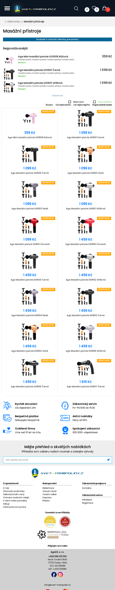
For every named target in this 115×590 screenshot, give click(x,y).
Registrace (87, 502)
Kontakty (86, 488)
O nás (6, 488)
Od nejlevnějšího (81, 104)
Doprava (47, 497)
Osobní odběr (50, 494)
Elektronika (13, 21)
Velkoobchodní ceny (13, 494)
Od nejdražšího (63, 104)
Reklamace (48, 488)
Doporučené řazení (102, 104)
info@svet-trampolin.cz (57, 584)
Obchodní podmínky (14, 491)
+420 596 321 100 (57, 556)
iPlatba (46, 500)
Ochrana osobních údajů (16, 497)
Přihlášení (87, 499)
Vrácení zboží (49, 491)
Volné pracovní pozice (14, 506)
